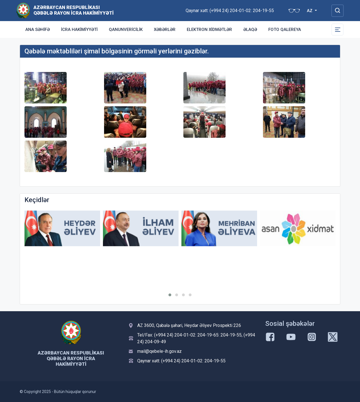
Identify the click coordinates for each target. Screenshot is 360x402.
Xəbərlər (165, 29)
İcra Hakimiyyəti (79, 29)
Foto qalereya (284, 29)
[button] (169, 295)
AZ (310, 10)
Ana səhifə (37, 29)
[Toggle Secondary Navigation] (337, 29)
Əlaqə (250, 29)
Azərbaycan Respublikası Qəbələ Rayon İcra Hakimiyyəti (73, 10)
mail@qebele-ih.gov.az (159, 351)
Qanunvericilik (126, 29)
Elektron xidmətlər (209, 29)
